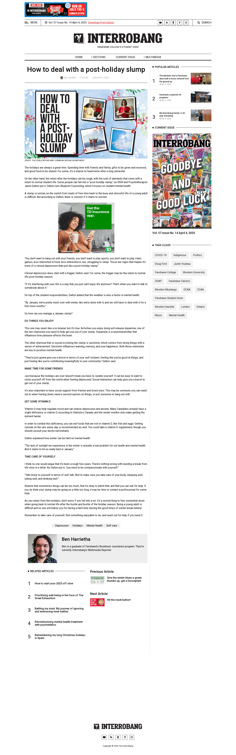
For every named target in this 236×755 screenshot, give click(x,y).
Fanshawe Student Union (169, 304)
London (185, 313)
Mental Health (94, 525)
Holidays (77, 525)
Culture (84, 77)
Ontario (201, 313)
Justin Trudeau (182, 270)
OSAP (158, 287)
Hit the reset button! (119, 599)
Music (158, 321)
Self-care (111, 525)
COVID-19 (161, 261)
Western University (194, 278)
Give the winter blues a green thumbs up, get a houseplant (124, 579)
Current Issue (125, 57)
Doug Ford (161, 270)
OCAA (187, 295)
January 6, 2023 (100, 77)
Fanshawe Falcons (179, 287)
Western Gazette (164, 313)
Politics (197, 261)
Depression (62, 525)
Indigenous (179, 261)
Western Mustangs (166, 295)
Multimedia (153, 57)
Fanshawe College (165, 278)
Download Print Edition (101, 22)
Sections (99, 57)
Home (79, 57)
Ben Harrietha (70, 77)
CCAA (200, 295)
